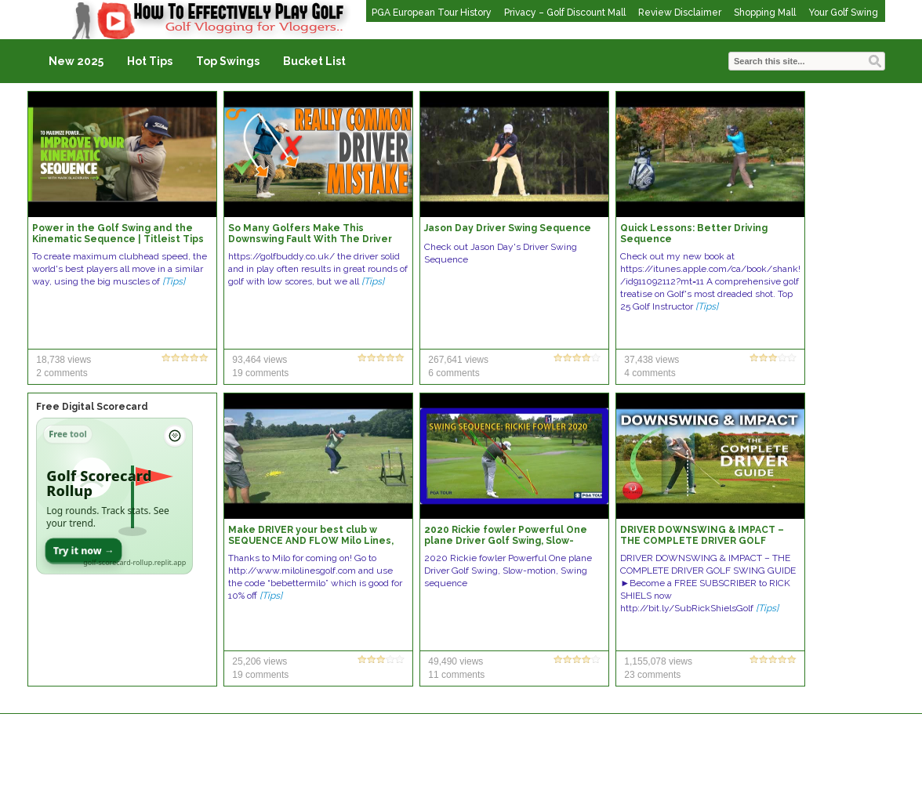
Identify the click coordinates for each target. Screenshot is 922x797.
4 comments (649, 373)
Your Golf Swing (843, 12)
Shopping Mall (765, 12)
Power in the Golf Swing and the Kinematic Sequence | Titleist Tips (118, 234)
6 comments (453, 373)
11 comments (456, 674)
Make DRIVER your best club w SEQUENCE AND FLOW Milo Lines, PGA (311, 540)
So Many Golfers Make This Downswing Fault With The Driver (310, 234)
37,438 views (651, 359)
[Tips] (173, 281)
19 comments (260, 373)
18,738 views (63, 359)
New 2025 (76, 61)
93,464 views (259, 359)
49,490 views (455, 661)
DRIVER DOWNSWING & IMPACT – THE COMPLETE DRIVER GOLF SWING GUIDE (702, 540)
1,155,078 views (658, 661)
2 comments (61, 373)
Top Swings (228, 61)
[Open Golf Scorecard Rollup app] (114, 496)
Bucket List (314, 61)
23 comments (652, 674)
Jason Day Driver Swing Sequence (507, 228)
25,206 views (259, 661)
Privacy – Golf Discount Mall (565, 12)
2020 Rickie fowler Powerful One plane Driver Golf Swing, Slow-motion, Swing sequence (505, 540)
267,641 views (458, 359)
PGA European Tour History (432, 12)
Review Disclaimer (679, 12)
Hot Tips (149, 61)
